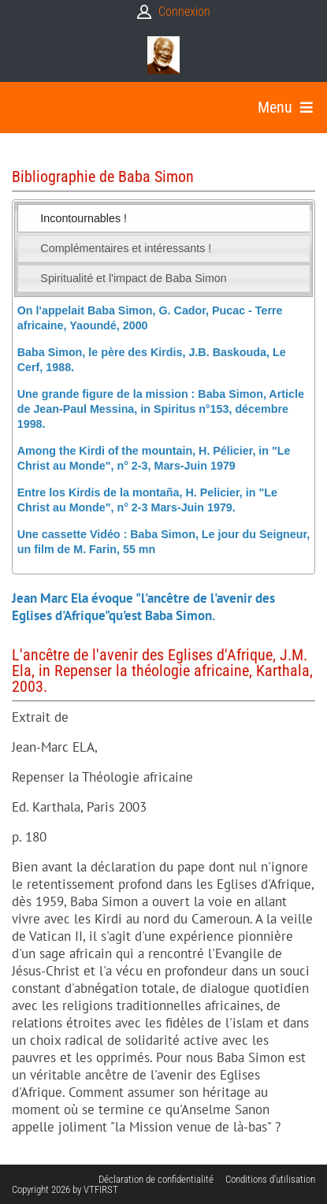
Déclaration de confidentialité (156, 1179)
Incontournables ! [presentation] (83, 218)
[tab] (163, 218)
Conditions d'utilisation (270, 1179)
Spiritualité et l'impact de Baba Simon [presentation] (133, 278)
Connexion (184, 11)
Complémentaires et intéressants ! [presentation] (125, 248)
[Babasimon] (163, 55)
